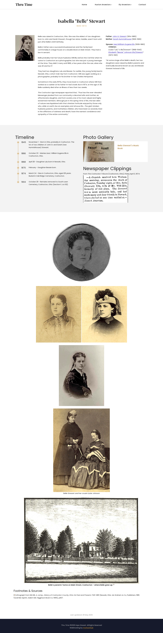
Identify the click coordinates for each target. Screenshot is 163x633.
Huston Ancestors (103, 4)
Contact (142, 4)
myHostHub (88, 628)
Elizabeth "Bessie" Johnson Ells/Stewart (125, 52)
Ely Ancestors (125, 4)
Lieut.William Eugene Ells (124, 44)
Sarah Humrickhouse (122, 39)
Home (84, 4)
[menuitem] (84, 4)
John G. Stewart (120, 36)
